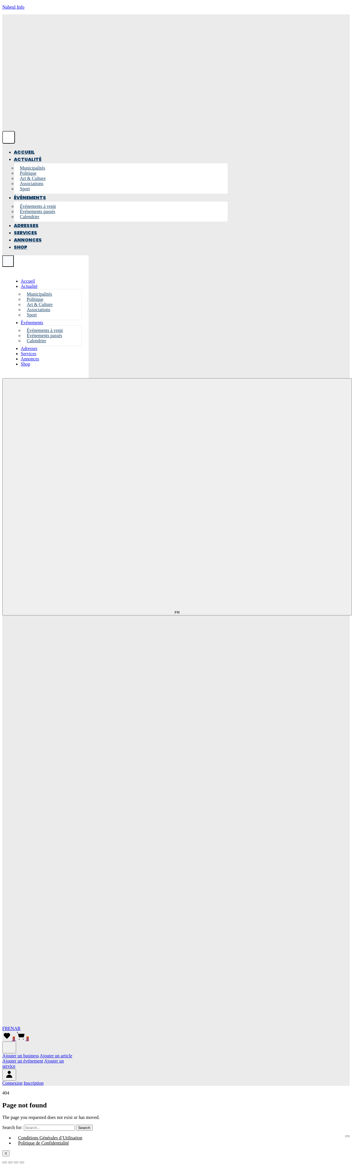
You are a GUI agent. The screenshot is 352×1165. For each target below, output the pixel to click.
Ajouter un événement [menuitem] (22, 1060)
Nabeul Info (13, 7)
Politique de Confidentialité (43, 1143)
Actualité (27, 159)
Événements (30, 197)
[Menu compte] (9, 1075)
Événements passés (37, 211)
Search (84, 1128)
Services (25, 232)
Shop (20, 247)
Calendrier (29, 216)
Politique (28, 173)
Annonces (28, 240)
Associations (31, 183)
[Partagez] (16, 1162)
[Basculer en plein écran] (10, 1162)
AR (17, 1028)
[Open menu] (8, 137)
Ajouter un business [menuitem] (20, 1055)
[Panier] (22, 1038)
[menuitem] (12, 1083)
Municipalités (32, 168)
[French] (174, 844)
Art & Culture (33, 178)
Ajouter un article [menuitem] (56, 1055)
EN (11, 1028)
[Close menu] (8, 261)
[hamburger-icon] (347, 1136)
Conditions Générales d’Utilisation (50, 1137)
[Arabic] (2, 1023)
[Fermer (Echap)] (22, 1162)
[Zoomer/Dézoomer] (4, 1162)
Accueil (24, 152)
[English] (174, 1018)
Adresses (26, 225)
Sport (25, 188)
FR (5, 1028)
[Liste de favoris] (9, 1038)
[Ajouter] (9, 1047)
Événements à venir (38, 206)
